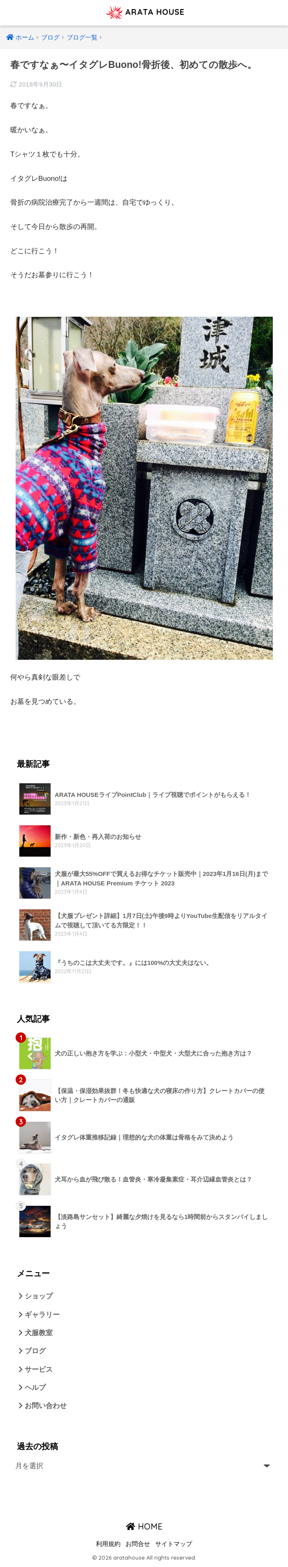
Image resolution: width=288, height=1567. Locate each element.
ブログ (32, 1351)
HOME (144, 1527)
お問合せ (137, 1544)
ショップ (36, 1296)
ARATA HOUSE (145, 13)
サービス (36, 1370)
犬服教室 (36, 1333)
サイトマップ (173, 1544)
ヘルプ (32, 1388)
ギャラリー (39, 1315)
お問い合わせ (43, 1407)
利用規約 (108, 1544)
